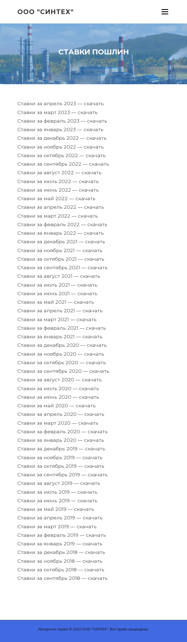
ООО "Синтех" (45, 11)
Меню (165, 11)
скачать (94, 103)
